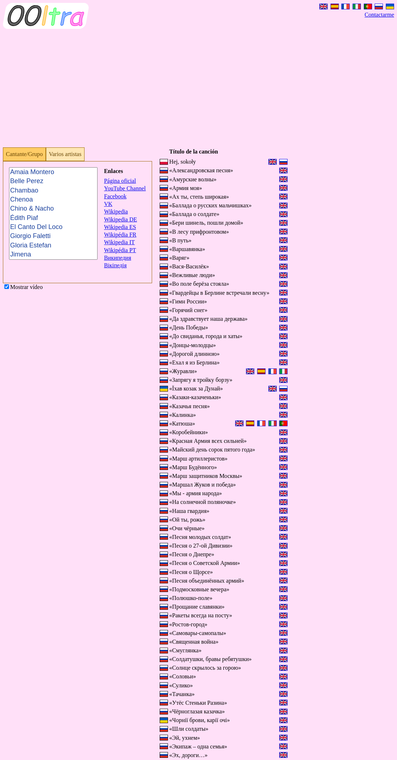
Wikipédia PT (120, 250)
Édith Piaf (53, 218)
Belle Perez (53, 181)
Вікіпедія (115, 265)
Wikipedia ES (120, 227)
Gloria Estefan (53, 245)
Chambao (53, 190)
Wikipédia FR (120, 235)
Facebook (115, 196)
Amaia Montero (53, 172)
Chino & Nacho (53, 208)
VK (108, 204)
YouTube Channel (125, 188)
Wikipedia (116, 211)
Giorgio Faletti (53, 236)
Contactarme (379, 15)
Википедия (117, 258)
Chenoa (53, 199)
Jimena (53, 254)
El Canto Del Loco (53, 227)
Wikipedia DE (120, 219)
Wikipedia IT (119, 242)
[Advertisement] (198, 91)
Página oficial (120, 181)
